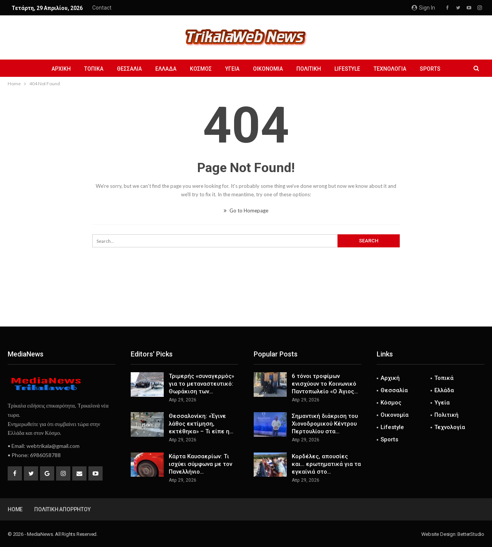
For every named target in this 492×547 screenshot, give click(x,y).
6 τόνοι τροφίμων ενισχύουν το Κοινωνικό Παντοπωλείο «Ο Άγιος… (325, 384)
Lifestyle (347, 69)
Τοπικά (93, 69)
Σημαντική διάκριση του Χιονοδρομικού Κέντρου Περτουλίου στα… (325, 424)
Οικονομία (268, 69)
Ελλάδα (165, 69)
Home (15, 509)
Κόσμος (201, 69)
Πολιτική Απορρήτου (62, 509)
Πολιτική (308, 69)
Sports (430, 69)
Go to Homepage (246, 210)
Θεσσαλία (129, 69)
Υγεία (232, 69)
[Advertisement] (246, 301)
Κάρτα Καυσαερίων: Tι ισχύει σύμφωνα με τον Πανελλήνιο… (200, 464)
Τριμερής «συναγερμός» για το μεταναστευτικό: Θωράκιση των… (201, 384)
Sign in (423, 8)
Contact (101, 8)
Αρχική (61, 69)
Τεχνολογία (390, 69)
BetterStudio (470, 534)
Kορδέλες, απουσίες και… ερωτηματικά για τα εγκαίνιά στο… (326, 464)
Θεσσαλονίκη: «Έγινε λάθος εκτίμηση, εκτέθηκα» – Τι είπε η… (201, 424)
